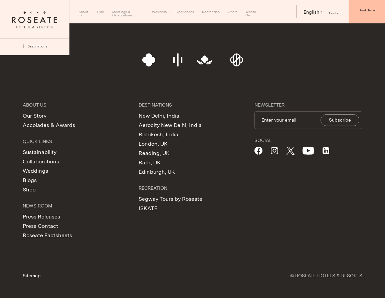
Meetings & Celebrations (122, 13)
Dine (100, 12)
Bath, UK (150, 162)
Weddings (35, 171)
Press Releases (41, 216)
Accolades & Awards (49, 125)
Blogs (30, 180)
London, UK (153, 144)
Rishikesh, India (158, 134)
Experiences (184, 12)
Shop (29, 189)
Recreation (211, 12)
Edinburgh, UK (157, 172)
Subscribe (340, 120)
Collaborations (41, 161)
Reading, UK (154, 153)
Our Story (34, 116)
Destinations (34, 46)
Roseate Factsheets (47, 235)
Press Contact (40, 226)
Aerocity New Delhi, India (170, 125)
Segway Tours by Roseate (170, 199)
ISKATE (148, 208)
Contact (335, 13)
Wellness (159, 12)
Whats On (250, 13)
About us (83, 13)
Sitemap (32, 275)
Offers (232, 12)
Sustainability (39, 152)
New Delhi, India (159, 116)
